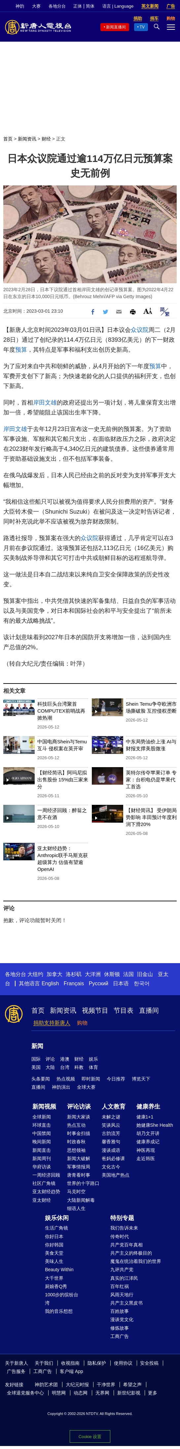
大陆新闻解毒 (81, 1200)
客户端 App (71, 1371)
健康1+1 (145, 1116)
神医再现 (145, 1150)
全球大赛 (86, 1087)
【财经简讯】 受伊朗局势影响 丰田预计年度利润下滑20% (151, 817)
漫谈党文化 (121, 1319)
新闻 (37, 1046)
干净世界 (106, 1384)
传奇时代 (119, 1236)
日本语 (121, 983)
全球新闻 (41, 1116)
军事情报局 (78, 1166)
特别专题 (122, 1218)
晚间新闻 (41, 1141)
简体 (90, 6)
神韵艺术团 (46, 1384)
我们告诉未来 (124, 1228)
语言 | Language (117, 6)
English (50, 983)
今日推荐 (116, 1078)
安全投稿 (149, 1363)
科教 (79, 1067)
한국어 (142, 983)
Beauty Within (59, 1269)
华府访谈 (41, 1166)
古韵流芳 (111, 1133)
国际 (36, 1059)
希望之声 (132, 1384)
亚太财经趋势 (46, 1191)
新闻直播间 (116, 27)
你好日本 (54, 1236)
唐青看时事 (78, 1175)
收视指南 (70, 1363)
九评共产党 (121, 1269)
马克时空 (76, 1191)
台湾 (64, 1067)
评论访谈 (79, 1106)
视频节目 (95, 1010)
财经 (46, 138)
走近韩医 (145, 1158)
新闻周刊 (41, 1158)
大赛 (36, 6)
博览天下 (141, 1078)
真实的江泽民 (124, 1278)
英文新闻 (150, 6)
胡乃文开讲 (148, 1133)
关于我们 (44, 1363)
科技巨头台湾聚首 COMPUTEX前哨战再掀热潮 (61, 711)
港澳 (64, 1059)
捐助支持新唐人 (51, 1023)
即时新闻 (91, 1078)
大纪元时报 (77, 1384)
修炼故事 (119, 1328)
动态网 (81, 1392)
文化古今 (111, 1166)
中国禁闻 (41, 1133)
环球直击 (41, 1125)
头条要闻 (40, 1078)
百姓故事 (119, 1311)
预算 (21, 349)
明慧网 (59, 1392)
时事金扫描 (78, 1133)
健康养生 (148, 1106)
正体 (77, 6)
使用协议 (123, 1363)
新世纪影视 (128, 1392)
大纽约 (35, 974)
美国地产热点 (115, 1175)
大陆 (50, 1067)
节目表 (123, 1010)
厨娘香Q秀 (56, 1286)
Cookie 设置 (90, 1436)
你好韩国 (54, 1244)
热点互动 (76, 1125)
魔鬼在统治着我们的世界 (135, 1261)
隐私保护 (97, 1363)
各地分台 (57, 6)
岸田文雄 (45, 402)
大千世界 (54, 1278)
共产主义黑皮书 (126, 1303)
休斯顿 (112, 974)
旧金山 (145, 974)
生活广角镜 (56, 1228)
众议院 (140, 330)
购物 (82, 1023)
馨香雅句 (111, 1141)
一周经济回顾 (46, 1175)
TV (142, 27)
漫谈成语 (111, 1150)
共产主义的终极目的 (131, 1253)
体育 (93, 1067)
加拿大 (54, 974)
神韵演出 (61, 1087)
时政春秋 (76, 1141)
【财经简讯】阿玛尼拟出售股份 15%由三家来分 (62, 779)
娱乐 (93, 1059)
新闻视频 (44, 1106)
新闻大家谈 (78, 1116)
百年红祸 (119, 1286)
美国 (36, 1067)
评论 (50, 1059)
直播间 (149, 1010)
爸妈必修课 (113, 1158)
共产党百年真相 (126, 1244)
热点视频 (65, 1078)
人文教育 (114, 1106)
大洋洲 (93, 974)
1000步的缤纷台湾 (61, 1299)
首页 (8, 138)
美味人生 (54, 1261)
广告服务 (16, 1371)
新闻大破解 (78, 1158)
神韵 (20, 6)
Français (74, 983)
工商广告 (119, 1336)
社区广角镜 (43, 1183)
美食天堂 (54, 1253)
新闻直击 (41, 1150)
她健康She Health (154, 1125)
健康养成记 (148, 1141)
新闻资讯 (27, 138)
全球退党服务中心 (25, 1392)
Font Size (148, 310)
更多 (152, 1392)
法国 (128, 974)
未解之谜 (111, 1116)
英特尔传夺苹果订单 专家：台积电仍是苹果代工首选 (151, 779)
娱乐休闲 (57, 1218)
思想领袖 (76, 1150)
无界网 (102, 1392)
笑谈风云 (111, 1125)
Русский (98, 983)
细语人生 (76, 1208)
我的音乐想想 (59, 1311)
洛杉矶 (74, 974)
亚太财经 (41, 1200)
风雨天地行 (121, 1294)
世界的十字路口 (83, 1183)
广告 (170, 6)
